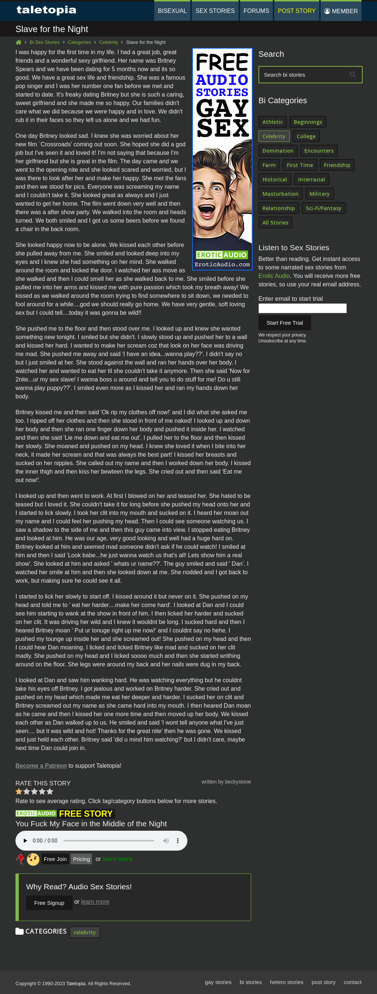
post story (323, 982)
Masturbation (281, 193)
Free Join (55, 859)
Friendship (337, 164)
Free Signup (49, 903)
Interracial (311, 179)
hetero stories (286, 982)
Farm (269, 164)
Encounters (319, 150)
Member (341, 11)
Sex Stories (215, 11)
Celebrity (108, 42)
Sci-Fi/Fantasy (324, 208)
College (306, 136)
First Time (300, 164)
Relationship (279, 208)
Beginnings (308, 121)
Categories (79, 42)
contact (353, 982)
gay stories (218, 982)
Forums (256, 11)
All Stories (275, 222)
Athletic (273, 121)
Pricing (81, 859)
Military (320, 193)
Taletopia (75, 983)
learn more (117, 859)
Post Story (297, 11)
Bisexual (172, 11)
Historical (275, 179)
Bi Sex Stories (44, 42)
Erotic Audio (274, 276)
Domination (278, 150)
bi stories (251, 982)
